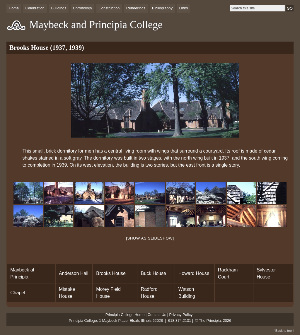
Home (14, 8)
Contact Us (157, 314)
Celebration (35, 8)
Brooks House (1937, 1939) (46, 47)
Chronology (82, 8)
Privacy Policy (181, 314)
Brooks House (111, 273)
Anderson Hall (73, 273)
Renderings (135, 8)
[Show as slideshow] (150, 238)
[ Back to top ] (284, 330)
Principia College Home (125, 314)
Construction (109, 8)
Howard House (193, 273)
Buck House (153, 273)
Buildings (58, 8)
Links (183, 8)
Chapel (17, 292)
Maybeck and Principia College (96, 24)
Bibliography (162, 8)
